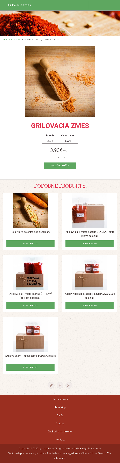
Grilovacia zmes (51, 39)
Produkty (60, 407)
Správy (60, 423)
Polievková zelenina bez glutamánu (30, 231)
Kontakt (60, 439)
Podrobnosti (30, 243)
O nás (60, 415)
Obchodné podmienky (60, 431)
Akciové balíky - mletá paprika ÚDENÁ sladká (30, 355)
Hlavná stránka (13, 39)
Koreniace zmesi (32, 39)
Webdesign (81, 448)
